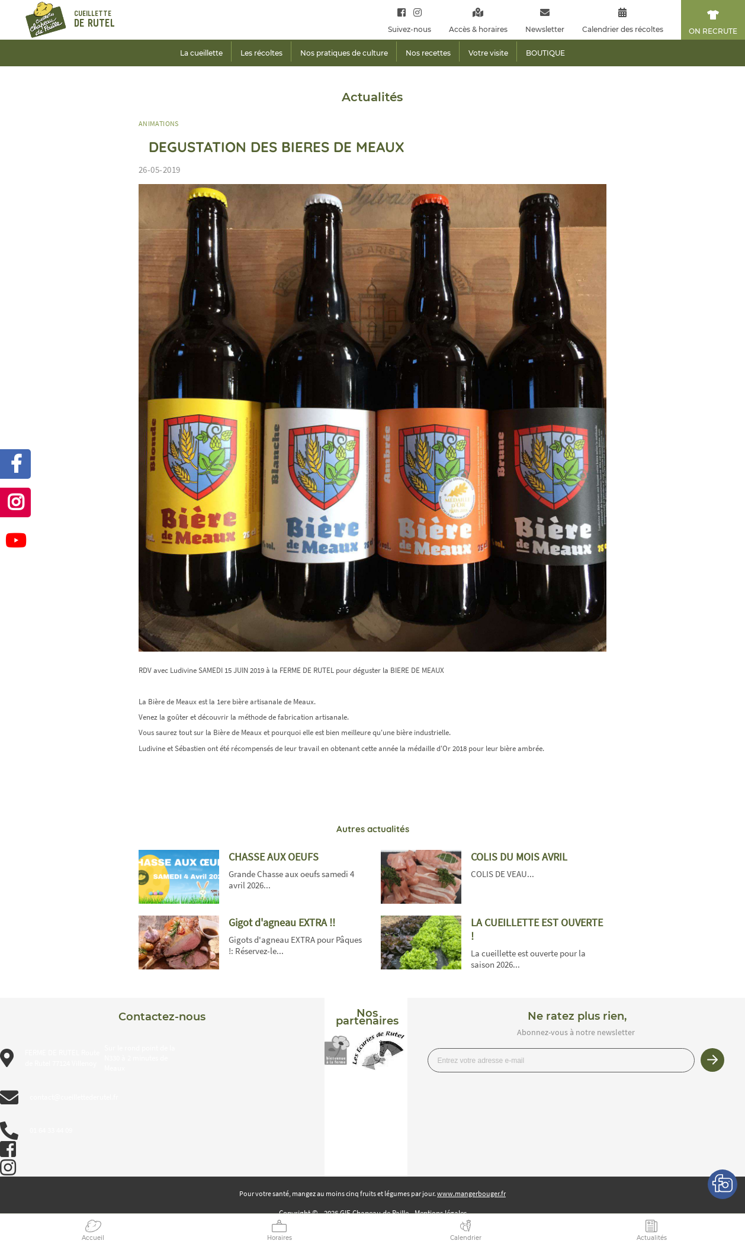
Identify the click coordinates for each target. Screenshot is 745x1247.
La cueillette (201, 53)
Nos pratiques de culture (344, 53)
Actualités (652, 1238)
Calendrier (465, 1238)
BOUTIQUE (545, 53)
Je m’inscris (712, 1060)
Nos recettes (428, 53)
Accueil (93, 1238)
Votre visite (488, 53)
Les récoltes (261, 53)
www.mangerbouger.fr (471, 1193)
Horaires (279, 1238)
